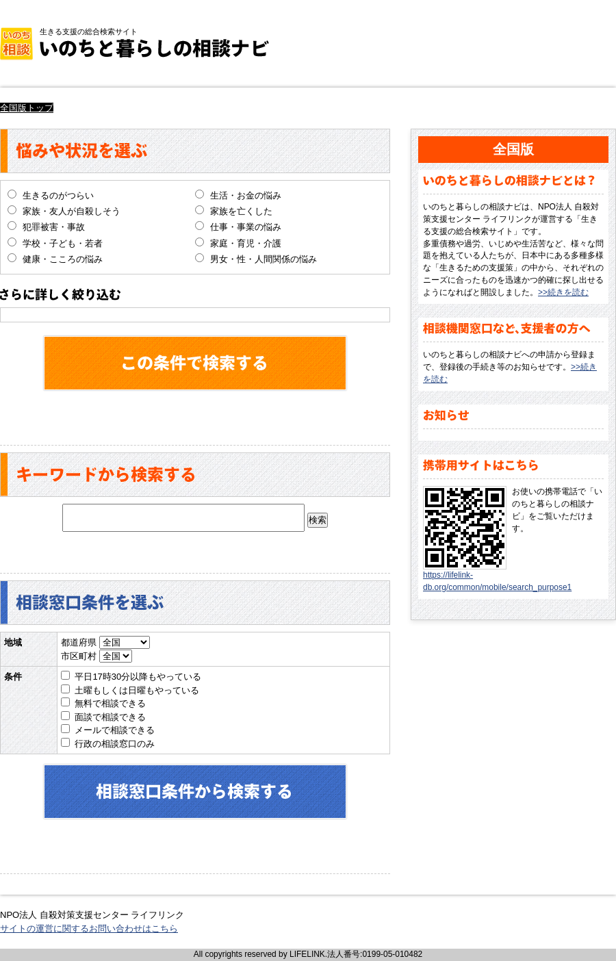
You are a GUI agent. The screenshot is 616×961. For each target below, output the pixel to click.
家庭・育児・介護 (245, 243)
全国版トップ (26, 108)
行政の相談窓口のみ (115, 744)
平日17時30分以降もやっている (138, 676)
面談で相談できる (110, 717)
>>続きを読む (563, 292)
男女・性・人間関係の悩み (263, 259)
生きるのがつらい (58, 195)
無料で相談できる (110, 703)
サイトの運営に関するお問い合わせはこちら (89, 928)
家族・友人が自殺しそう (71, 211)
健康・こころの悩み (63, 259)
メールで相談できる (115, 730)
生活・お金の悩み (245, 195)
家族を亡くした (241, 211)
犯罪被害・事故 (54, 227)
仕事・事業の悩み (245, 227)
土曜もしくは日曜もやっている (137, 690)
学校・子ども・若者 (63, 243)
